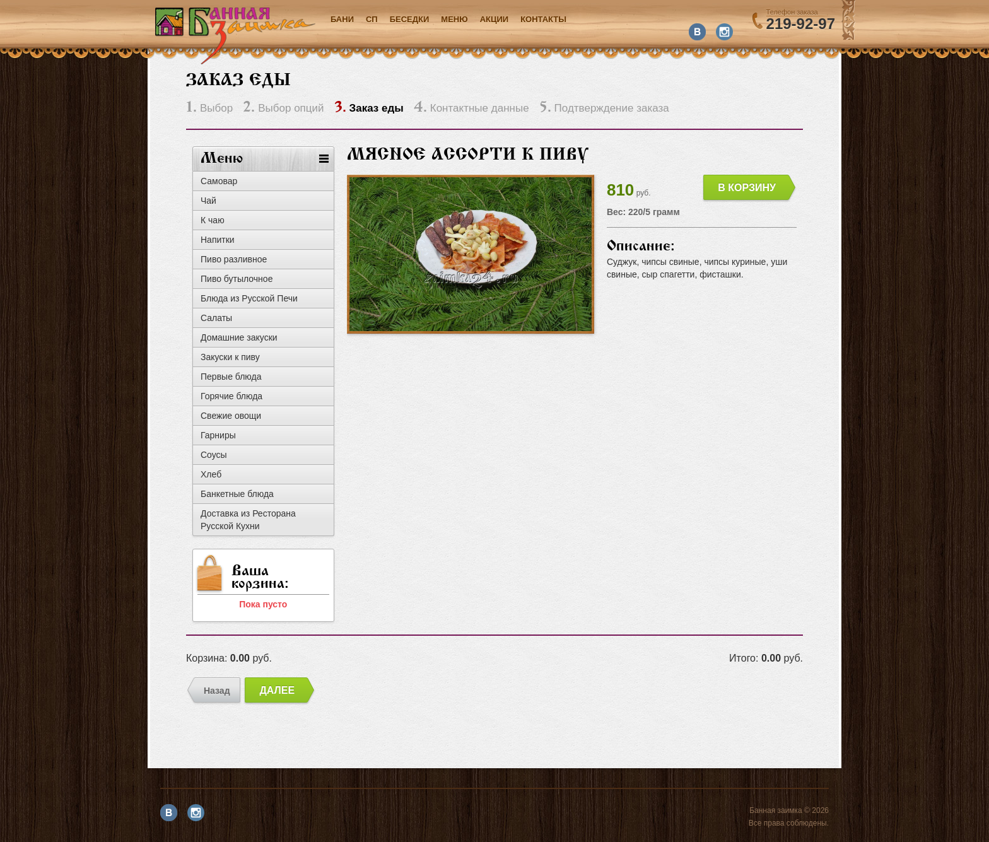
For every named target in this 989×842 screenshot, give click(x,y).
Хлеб (211, 474)
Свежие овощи (231, 416)
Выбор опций (283, 108)
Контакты (543, 19)
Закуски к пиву (230, 357)
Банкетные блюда (237, 494)
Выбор (209, 108)
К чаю (213, 220)
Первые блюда (231, 376)
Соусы (214, 455)
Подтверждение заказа (604, 108)
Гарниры (218, 435)
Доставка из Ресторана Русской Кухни (248, 519)
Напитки (218, 240)
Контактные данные (471, 108)
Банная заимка (235, 35)
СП (372, 19)
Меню (454, 19)
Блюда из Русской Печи (249, 298)
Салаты (216, 318)
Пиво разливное (234, 259)
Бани (342, 19)
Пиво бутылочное (236, 279)
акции (494, 19)
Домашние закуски (239, 337)
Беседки (410, 19)
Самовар (219, 181)
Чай (208, 201)
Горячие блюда (231, 396)
